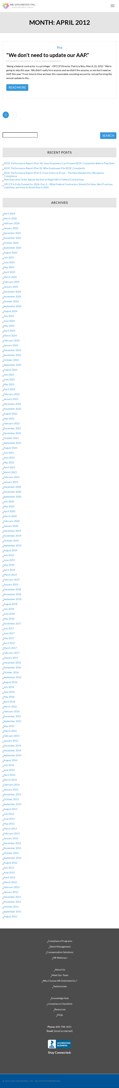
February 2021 (11, 477)
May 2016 (8, 696)
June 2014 (9, 769)
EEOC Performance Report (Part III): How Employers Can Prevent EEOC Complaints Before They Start (59, 163)
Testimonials (60, 986)
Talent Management (60, 946)
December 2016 (12, 662)
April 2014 (9, 774)
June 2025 (9, 262)
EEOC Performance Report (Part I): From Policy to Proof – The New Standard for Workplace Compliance (54, 174)
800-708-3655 (63, 1026)
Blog (59, 47)
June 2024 (9, 320)
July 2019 (8, 555)
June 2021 (9, 457)
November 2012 (12, 848)
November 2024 (12, 296)
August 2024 (10, 311)
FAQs (60, 1014)
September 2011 (12, 911)
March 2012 (10, 882)
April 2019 (9, 569)
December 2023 (12, 350)
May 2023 (8, 384)
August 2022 (10, 413)
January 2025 (10, 286)
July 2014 (8, 765)
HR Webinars (60, 957)
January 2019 (10, 584)
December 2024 (12, 291)
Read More (17, 87)
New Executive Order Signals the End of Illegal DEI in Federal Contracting (43, 179)
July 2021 (8, 452)
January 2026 (10, 228)
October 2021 (11, 438)
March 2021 (10, 472)
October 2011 (11, 906)
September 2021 (12, 442)
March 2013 (10, 828)
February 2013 (11, 833)
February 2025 (11, 281)
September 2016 (12, 677)
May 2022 (8, 418)
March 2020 (10, 516)
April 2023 (9, 389)
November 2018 (12, 594)
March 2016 (10, 706)
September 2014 (12, 755)
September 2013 (12, 804)
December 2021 (12, 428)
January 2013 (10, 838)
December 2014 (12, 745)
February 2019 (11, 579)
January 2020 (10, 525)
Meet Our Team (60, 975)
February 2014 (11, 784)
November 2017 (12, 623)
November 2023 (12, 355)
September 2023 (12, 364)
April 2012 (9, 877)
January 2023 (10, 398)
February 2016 (11, 711)
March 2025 (10, 276)
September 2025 (12, 247)
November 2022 (12, 408)
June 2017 (9, 633)
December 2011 (12, 896)
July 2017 (8, 628)
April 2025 (9, 272)
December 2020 (12, 486)
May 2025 (8, 267)
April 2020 (9, 511)
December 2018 (12, 589)
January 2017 (10, 657)
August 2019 (10, 550)
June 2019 (9, 560)
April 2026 (9, 213)
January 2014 (10, 789)
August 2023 (10, 369)
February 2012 (11, 887)
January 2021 (10, 481)
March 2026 (10, 218)
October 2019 (11, 540)
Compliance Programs (60, 940)
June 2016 (9, 691)
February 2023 (11, 394)
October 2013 (11, 799)
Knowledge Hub (60, 998)
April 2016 (9, 701)
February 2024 (11, 340)
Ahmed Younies (20, 61)
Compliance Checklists (60, 1003)
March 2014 (10, 779)
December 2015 (12, 716)
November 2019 (12, 535)
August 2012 (10, 862)
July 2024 (8, 315)
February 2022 (11, 423)
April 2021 (9, 467)
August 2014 (10, 760)
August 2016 (10, 682)
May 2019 (8, 564)
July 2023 (8, 374)
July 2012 (8, 867)
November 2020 (12, 491)
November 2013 (12, 794)
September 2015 (12, 721)
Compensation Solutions (60, 952)
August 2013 (10, 809)
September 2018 (12, 599)
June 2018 (9, 613)
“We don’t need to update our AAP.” (47, 55)
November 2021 (12, 433)
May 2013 (8, 823)
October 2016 (11, 672)
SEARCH (108, 135)
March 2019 (10, 574)
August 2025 (10, 252)
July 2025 (8, 257)
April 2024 (9, 330)
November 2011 (12, 901)
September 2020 (12, 496)
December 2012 (12, 843)
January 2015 (10, 740)
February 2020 (11, 521)
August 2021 (10, 447)
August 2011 (10, 916)
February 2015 (11, 735)
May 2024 (8, 325)
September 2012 (12, 857)
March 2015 (10, 730)
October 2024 (11, 301)
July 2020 (8, 501)
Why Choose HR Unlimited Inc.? (60, 980)
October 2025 (11, 242)
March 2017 (10, 647)
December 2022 (12, 403)
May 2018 (8, 618)
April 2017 (9, 643)
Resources (60, 1009)
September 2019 (12, 545)
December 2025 (12, 233)
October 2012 (11, 852)
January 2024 (10, 345)
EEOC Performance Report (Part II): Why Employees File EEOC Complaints (44, 168)
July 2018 (8, 608)
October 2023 (11, 359)
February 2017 (11, 652)
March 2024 (10, 335)
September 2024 (12, 306)
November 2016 (12, 667)
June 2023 (9, 379)
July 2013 (8, 813)
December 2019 (12, 530)
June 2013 (9, 818)
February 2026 (11, 223)
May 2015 (8, 726)
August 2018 (10, 603)
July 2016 (8, 686)
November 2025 (12, 237)
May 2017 (8, 638)
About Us (60, 969)
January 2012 (10, 891)
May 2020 (8, 506)
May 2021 (8, 462)
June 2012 (9, 872)
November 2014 (12, 750)
